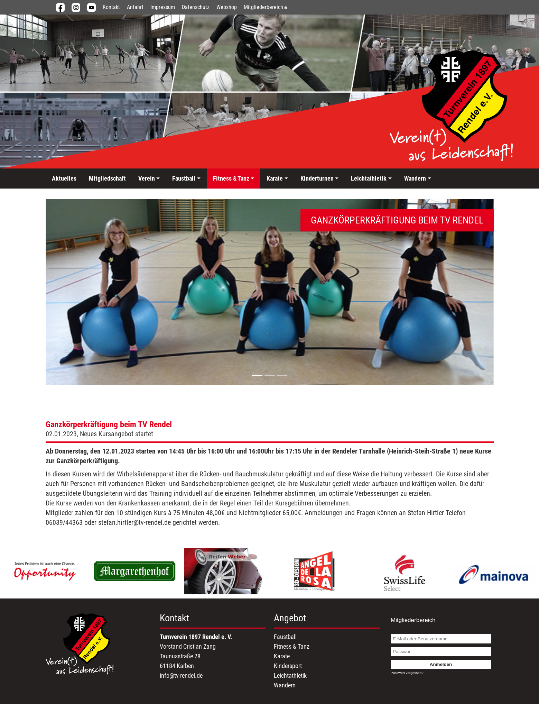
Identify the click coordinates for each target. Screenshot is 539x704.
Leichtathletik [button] (369, 178)
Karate (282, 656)
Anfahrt (135, 7)
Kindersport (288, 665)
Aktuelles (64, 178)
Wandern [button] (415, 178)
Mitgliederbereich (265, 7)
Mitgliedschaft (107, 178)
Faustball (285, 636)
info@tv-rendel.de (181, 675)
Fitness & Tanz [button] (231, 178)
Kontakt (111, 7)
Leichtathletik (290, 675)
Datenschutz (196, 7)
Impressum (162, 7)
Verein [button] (146, 178)
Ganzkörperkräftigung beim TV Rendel (109, 424)
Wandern (285, 685)
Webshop (226, 7)
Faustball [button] (183, 178)
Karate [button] (275, 178)
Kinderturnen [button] (317, 178)
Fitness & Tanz (291, 646)
